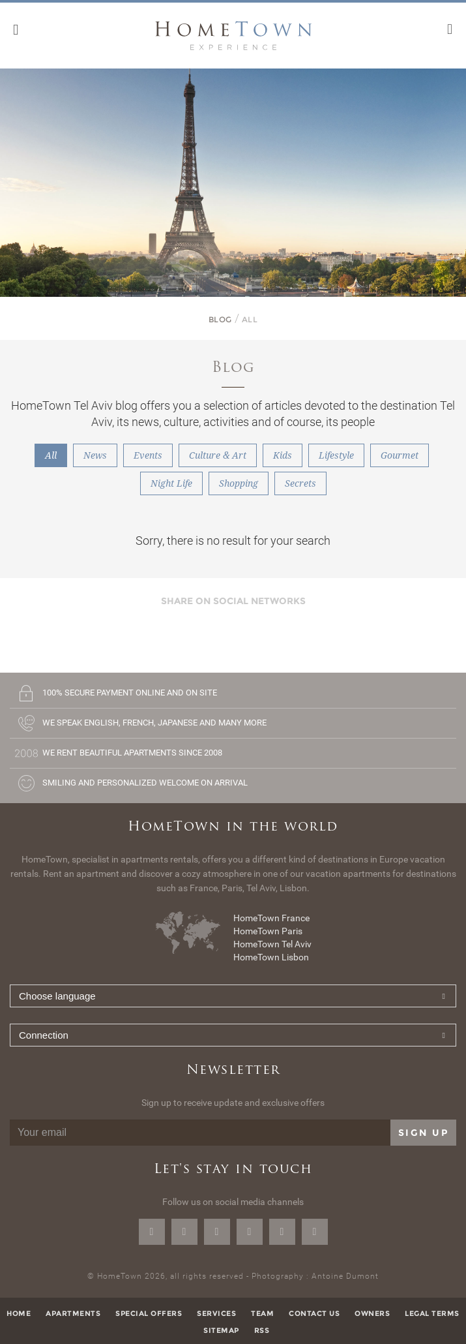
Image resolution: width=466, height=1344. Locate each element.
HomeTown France (271, 918)
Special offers (148, 1313)
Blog (220, 319)
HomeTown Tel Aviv (272, 944)
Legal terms (432, 1313)
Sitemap (221, 1330)
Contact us (314, 1313)
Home (19, 1313)
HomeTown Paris (267, 931)
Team (262, 1313)
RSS (262, 1330)
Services (216, 1313)
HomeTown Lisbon (271, 957)
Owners (372, 1313)
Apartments (73, 1313)
